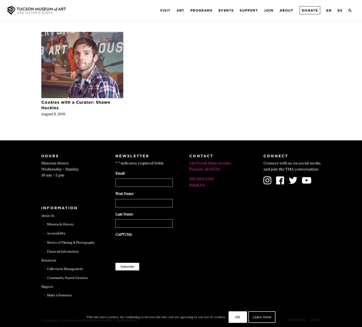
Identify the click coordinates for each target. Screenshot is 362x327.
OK (237, 317)
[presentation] (150, 249)
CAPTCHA (123, 234)
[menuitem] (165, 10)
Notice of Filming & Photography (71, 243)
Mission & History (60, 224)
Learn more (262, 317)
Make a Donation (59, 295)
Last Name (125, 215)
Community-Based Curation (67, 278)
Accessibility (56, 233)
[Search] (350, 10)
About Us (47, 216)
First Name (125, 194)
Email (121, 174)
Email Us (197, 185)
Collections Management (65, 269)
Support (47, 287)
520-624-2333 (201, 178)
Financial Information (62, 252)
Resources (48, 260)
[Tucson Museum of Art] (37, 10)
